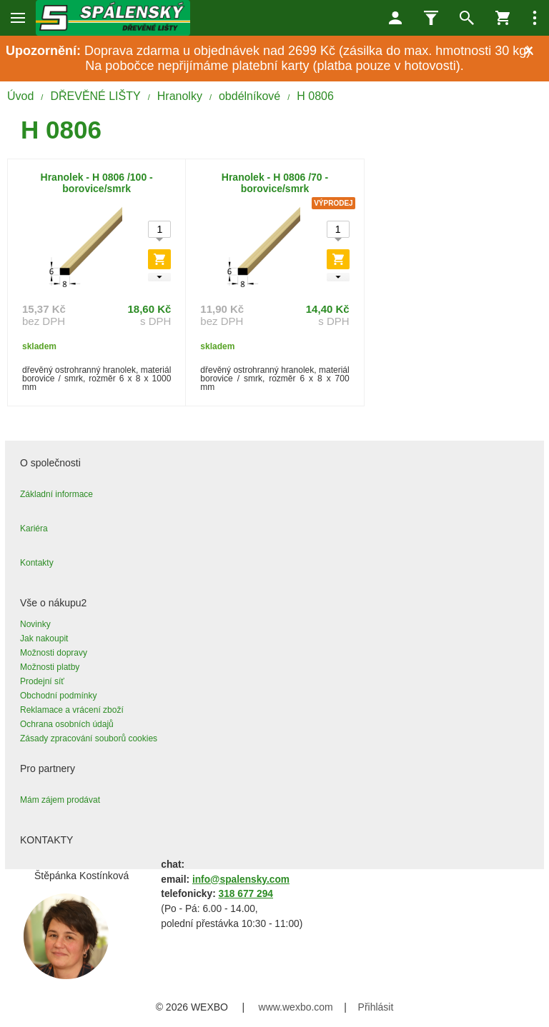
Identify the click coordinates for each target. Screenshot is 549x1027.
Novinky (35, 624)
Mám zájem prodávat (60, 800)
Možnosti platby (49, 667)
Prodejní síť (42, 681)
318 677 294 (246, 893)
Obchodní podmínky (58, 696)
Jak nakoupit (44, 638)
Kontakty (37, 563)
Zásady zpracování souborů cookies (88, 738)
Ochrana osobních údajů (67, 724)
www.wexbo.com (296, 1007)
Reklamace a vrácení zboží (72, 710)
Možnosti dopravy (53, 653)
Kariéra (34, 528)
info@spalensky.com (241, 879)
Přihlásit (376, 1007)
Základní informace (56, 494)
